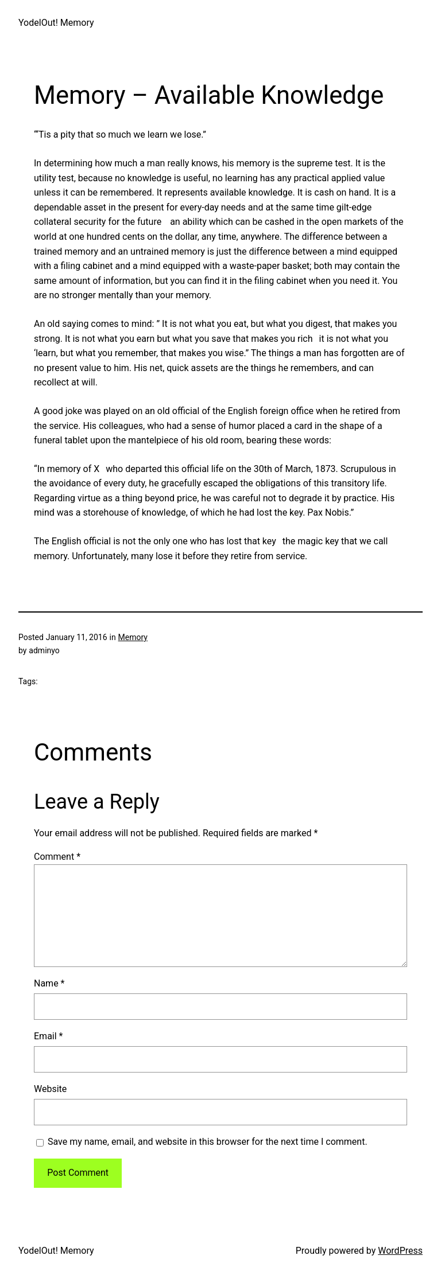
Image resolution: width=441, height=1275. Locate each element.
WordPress (400, 1250)
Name (49, 983)
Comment (57, 856)
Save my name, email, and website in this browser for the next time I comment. (208, 1141)
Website (50, 1088)
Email (48, 1036)
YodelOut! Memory (56, 22)
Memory (133, 637)
